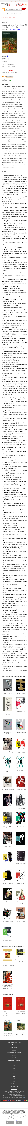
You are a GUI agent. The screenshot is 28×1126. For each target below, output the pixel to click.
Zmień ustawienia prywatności (14, 1060)
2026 (14, 1065)
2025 (14, 1068)
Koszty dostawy (14, 1047)
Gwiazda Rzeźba (8, 693)
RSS (24, 1097)
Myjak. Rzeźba (7, 901)
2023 (14, 1073)
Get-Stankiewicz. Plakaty (21, 711)
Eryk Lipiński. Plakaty (21, 826)
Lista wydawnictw (14, 1086)
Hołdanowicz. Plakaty (21, 863)
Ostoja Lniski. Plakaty (8, 883)
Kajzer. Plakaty (20, 883)
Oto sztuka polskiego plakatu (7, 770)
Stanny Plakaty (21, 921)
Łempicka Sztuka (7, 988)
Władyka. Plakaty (21, 846)
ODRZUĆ (19, 1122)
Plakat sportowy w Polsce (7, 733)
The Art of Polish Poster (21, 770)
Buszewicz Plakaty (21, 789)
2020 (14, 1081)
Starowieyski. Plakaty (7, 752)
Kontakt (14, 1057)
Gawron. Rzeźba (8, 808)
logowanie (25, 0)
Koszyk (14, 1044)
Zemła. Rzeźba (7, 846)
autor (16, 13)
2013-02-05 (9, 67)
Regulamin (14, 1050)
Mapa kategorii (14, 1083)
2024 (14, 1070)
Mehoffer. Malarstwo (21, 1035)
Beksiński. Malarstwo (8, 1035)
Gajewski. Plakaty (21, 693)
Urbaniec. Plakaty (7, 940)
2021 (14, 1078)
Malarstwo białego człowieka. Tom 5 (7, 1014)
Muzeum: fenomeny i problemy (7, 713)
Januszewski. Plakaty (7, 921)
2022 (14, 1076)
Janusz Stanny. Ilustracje (7, 789)
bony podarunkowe (18, 0)
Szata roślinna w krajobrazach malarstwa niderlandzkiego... (8, 965)
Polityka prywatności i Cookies (14, 1052)
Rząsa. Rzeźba (21, 808)
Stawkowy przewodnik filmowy (21, 960)
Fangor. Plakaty (21, 752)
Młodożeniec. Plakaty (7, 865)
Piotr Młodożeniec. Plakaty (7, 827)
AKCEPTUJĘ (9, 1122)
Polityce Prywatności (19, 1119)
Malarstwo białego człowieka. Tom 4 (21, 1014)
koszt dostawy (9, 0)
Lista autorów (14, 1089)
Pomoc (14, 1055)
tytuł (20, 13)
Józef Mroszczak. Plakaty (20, 902)
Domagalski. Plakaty (21, 732)
